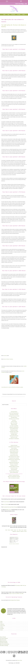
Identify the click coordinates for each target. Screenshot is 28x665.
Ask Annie (14, 420)
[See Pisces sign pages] (14, 657)
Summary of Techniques (14, 463)
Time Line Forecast (6, 501)
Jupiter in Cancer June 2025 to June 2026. (16, 593)
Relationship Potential (14, 452)
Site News (2, 628)
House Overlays (14, 448)
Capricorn (18, 531)
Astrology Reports (14, 411)
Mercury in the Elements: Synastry (14, 476)
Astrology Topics (14, 434)
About (1, 622)
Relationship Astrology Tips (14, 462)
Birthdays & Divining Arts (14, 427)
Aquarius (22, 531)
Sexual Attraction (14, 469)
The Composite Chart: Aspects (14, 456)
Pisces (25, 531)
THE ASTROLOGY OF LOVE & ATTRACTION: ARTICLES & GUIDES (12, 387)
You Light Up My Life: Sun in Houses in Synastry (14, 473)
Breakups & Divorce (14, 465)
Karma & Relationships (14, 472)
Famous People (14, 421)
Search (1, 629)
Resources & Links (14, 437)
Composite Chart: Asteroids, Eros (14, 459)
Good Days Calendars (4, 642)
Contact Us (2, 624)
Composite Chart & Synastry (14, 458)
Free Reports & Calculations (14, 438)
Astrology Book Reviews (14, 435)
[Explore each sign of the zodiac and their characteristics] (14, 523)
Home (1, 621)
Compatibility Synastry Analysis (14, 446)
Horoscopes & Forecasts (14, 414)
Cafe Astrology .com (14, 8)
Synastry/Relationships (14, 428)
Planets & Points (14, 424)
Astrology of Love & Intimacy (14, 418)
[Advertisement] (14, 343)
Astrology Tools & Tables (14, 431)
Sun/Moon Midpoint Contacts (14, 466)
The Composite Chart (14, 453)
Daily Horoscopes (3, 639)
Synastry (5, 355)
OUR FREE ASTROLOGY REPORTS (14, 543)
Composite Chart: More (14, 455)
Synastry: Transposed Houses (14, 475)
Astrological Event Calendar (15, 600)
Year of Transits (5, 504)
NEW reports (8, 509)
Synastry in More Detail (14, 449)
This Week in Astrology (4, 645)
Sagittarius (14, 531)
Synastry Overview (14, 445)
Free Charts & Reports (4, 638)
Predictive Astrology (14, 430)
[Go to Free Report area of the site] (14, 542)
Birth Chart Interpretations (14, 413)
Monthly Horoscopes (3, 641)
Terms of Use (2, 625)
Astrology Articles (14, 417)
